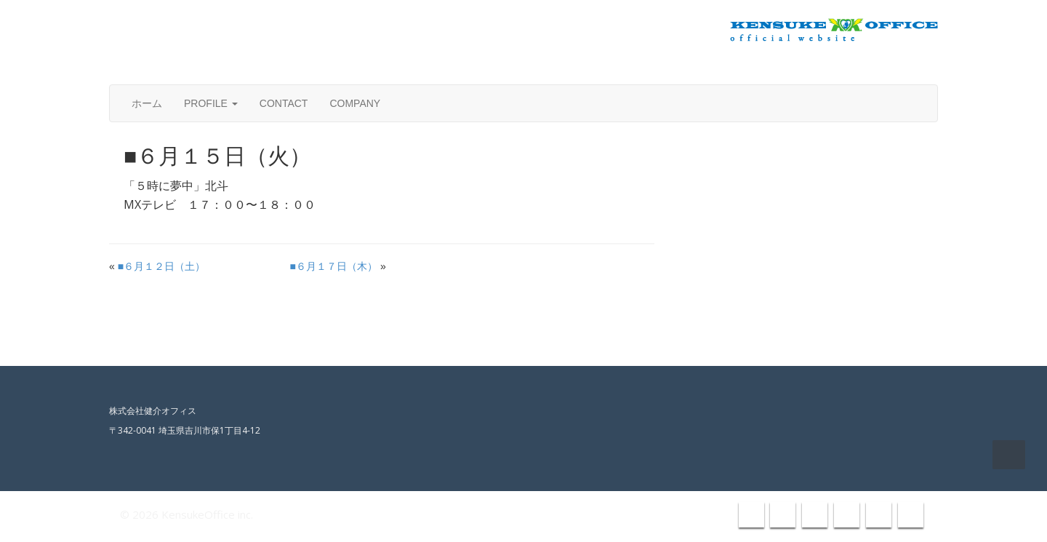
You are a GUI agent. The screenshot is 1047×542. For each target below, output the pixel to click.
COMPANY (354, 103)
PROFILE (211, 103)
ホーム (147, 103)
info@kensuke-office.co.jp (863, 67)
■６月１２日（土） (161, 266)
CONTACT (284, 103)
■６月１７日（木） (333, 266)
